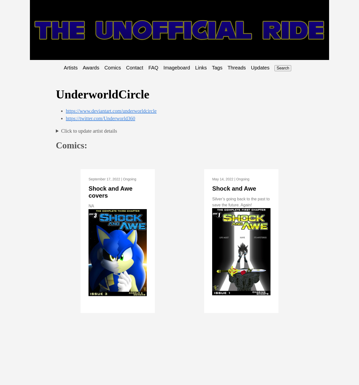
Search (282, 68)
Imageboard (177, 67)
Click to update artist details (89, 131)
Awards (91, 67)
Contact (134, 67)
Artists (71, 67)
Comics (112, 67)
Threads (237, 67)
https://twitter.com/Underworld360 (100, 118)
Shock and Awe (234, 188)
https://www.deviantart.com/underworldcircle (111, 111)
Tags (217, 67)
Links (201, 67)
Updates (260, 67)
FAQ (153, 67)
